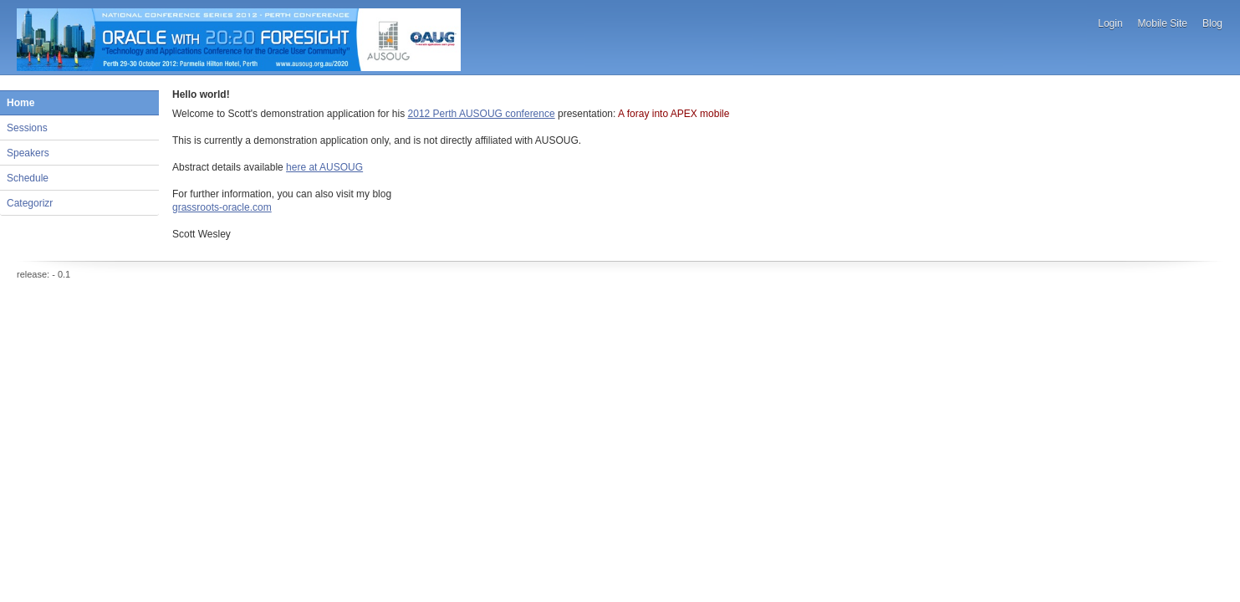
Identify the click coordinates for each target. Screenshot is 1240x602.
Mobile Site (1162, 23)
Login (1110, 23)
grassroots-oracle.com (222, 207)
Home (20, 103)
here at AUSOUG (324, 167)
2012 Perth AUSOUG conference (481, 114)
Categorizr (30, 203)
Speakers (28, 153)
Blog (1212, 23)
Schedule (27, 178)
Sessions (27, 128)
